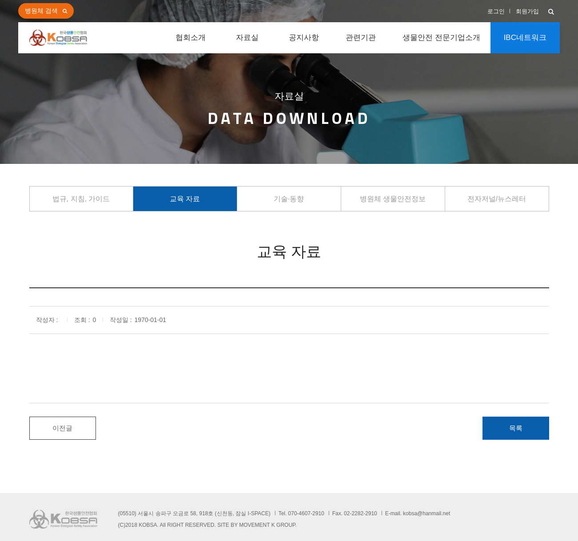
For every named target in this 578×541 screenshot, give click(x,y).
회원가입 (527, 11)
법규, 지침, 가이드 (81, 199)
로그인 (496, 11)
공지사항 (304, 37)
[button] (551, 12)
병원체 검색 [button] (41, 10)
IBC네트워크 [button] (525, 37)
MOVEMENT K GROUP (267, 525)
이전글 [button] (62, 428)
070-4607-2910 (306, 513)
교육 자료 (185, 199)
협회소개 (190, 37)
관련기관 (361, 37)
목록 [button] (515, 428)
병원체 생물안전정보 (393, 199)
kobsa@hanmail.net (426, 513)
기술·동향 (289, 199)
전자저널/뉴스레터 (496, 199)
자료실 (247, 37)
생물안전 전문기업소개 (441, 37)
